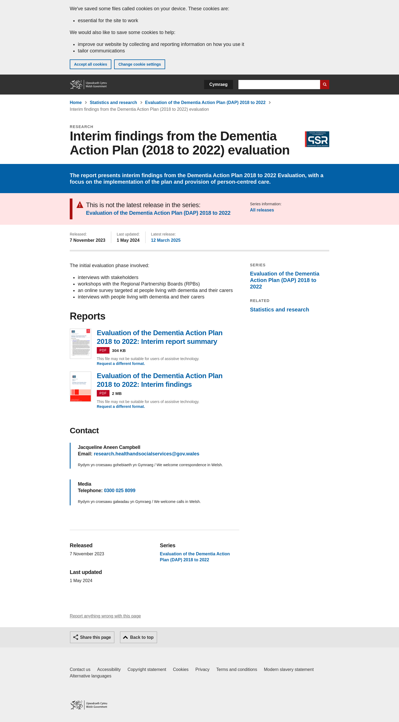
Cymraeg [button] (219, 84)
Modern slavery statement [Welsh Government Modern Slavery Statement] (289, 669)
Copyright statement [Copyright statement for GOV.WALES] (147, 669)
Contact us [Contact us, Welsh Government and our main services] (80, 669)
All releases (262, 210)
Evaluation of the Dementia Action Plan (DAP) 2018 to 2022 (205, 102)
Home (76, 102)
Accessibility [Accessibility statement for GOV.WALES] (109, 669)
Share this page (95, 637)
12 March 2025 (166, 240)
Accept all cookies (90, 64)
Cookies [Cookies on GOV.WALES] (181, 669)
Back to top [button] (142, 637)
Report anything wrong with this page (105, 616)
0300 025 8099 (119, 490)
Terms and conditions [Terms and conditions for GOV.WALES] (236, 669)
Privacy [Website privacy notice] (202, 669)
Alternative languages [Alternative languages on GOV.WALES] (90, 676)
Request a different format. (121, 363)
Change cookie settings (139, 64)
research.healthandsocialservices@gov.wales (146, 453)
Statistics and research (113, 102)
